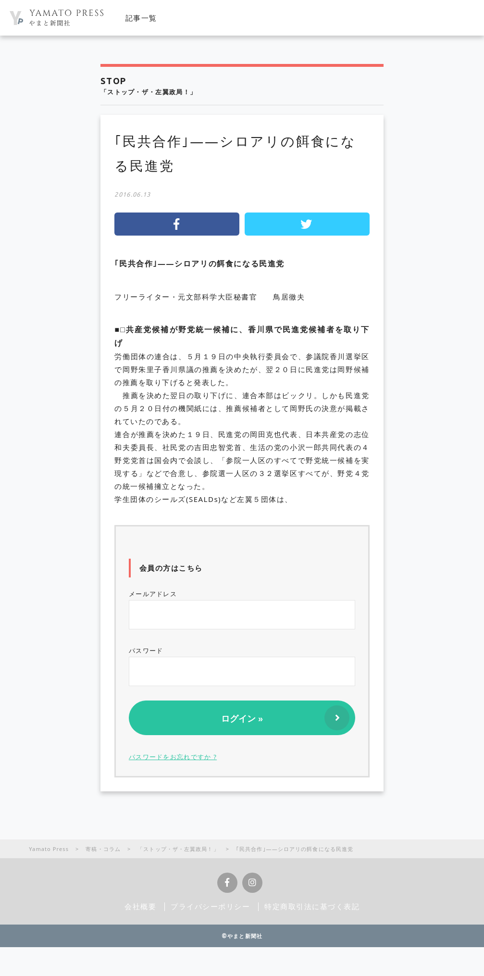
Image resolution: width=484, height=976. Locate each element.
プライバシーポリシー (210, 906)
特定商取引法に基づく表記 (312, 906)
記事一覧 (141, 18)
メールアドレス (242, 609)
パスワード (242, 666)
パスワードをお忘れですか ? (173, 756)
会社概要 (140, 906)
